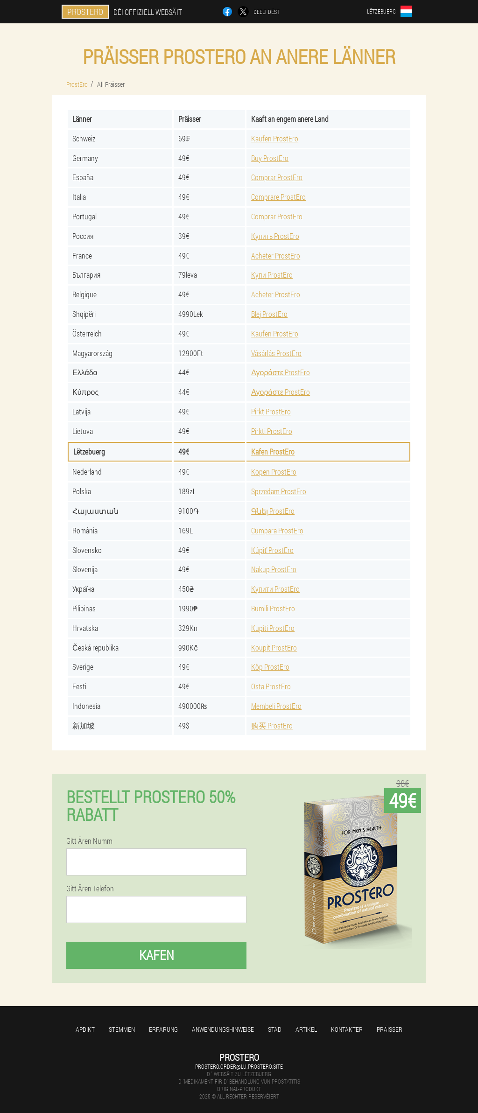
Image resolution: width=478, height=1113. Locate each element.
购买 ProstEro (272, 725)
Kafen (156, 955)
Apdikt (85, 1029)
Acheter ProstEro (275, 255)
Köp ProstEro (270, 667)
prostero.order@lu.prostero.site (239, 1066)
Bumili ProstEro (273, 608)
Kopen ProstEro (273, 471)
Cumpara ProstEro (277, 530)
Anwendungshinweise (223, 1029)
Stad (274, 1029)
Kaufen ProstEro (274, 138)
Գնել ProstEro (273, 511)
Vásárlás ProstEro (276, 353)
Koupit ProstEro (274, 647)
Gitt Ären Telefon (90, 888)
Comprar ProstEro (276, 177)
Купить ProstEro (275, 236)
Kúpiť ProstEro (272, 550)
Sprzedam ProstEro (278, 491)
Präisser (389, 1029)
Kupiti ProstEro (273, 628)
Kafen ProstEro (273, 451)
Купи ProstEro (272, 275)
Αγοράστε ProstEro (280, 372)
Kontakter (347, 1029)
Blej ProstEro (269, 314)
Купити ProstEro (275, 589)
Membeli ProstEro (276, 706)
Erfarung (163, 1029)
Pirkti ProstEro (271, 431)
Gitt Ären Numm (89, 841)
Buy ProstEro (269, 158)
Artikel (306, 1029)
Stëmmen (122, 1029)
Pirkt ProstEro (271, 411)
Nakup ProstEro (273, 569)
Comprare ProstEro (278, 197)
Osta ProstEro (271, 686)
